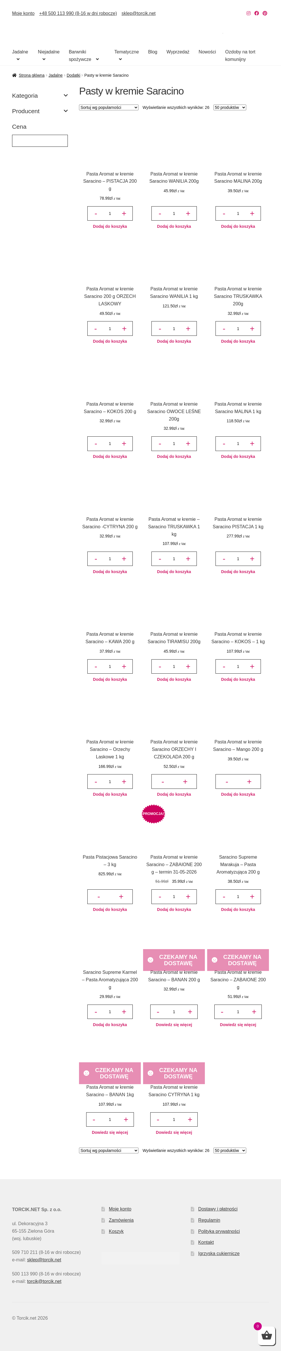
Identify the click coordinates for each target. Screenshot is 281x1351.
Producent (40, 111)
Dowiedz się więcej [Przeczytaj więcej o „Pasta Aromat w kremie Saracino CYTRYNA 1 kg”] (174, 1132)
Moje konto (23, 13)
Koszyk (116, 1231)
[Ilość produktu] (110, 214)
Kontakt (206, 1242)
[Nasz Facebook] (256, 13)
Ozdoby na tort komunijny (240, 55)
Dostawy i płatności (218, 1209)
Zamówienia (121, 1220)
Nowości (207, 51)
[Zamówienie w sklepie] (108, 107)
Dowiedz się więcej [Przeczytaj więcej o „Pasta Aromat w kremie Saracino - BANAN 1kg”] (110, 1132)
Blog (152, 51)
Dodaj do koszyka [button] (110, 226)
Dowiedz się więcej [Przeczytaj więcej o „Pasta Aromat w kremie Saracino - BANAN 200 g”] (174, 1024)
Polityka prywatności (219, 1231)
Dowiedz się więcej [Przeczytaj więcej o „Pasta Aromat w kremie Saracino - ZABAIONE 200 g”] (238, 1024)
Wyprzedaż (177, 51)
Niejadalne (49, 51)
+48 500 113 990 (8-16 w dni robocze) (78, 13)
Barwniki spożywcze (80, 55)
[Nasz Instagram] (249, 13)
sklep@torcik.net (139, 13)
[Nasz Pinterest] (265, 13)
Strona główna (32, 75)
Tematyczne (126, 51)
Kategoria (40, 95)
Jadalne (20, 51)
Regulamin (209, 1220)
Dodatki (73, 75)
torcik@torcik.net (44, 1281)
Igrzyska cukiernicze (219, 1253)
